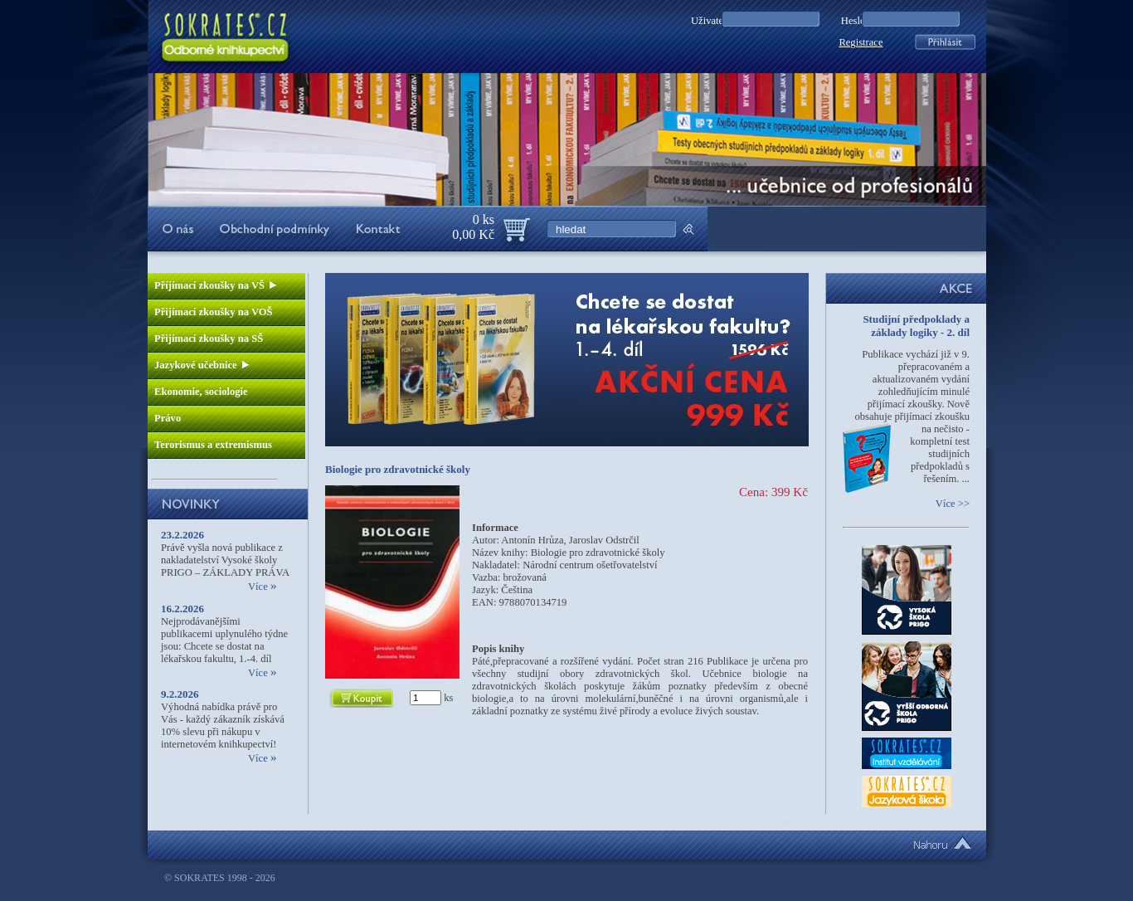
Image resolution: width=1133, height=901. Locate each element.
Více (262, 586)
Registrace (861, 42)
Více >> (953, 503)
